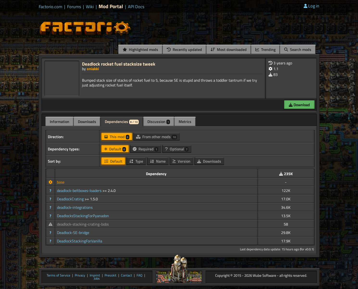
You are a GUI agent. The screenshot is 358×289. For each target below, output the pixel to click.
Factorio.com (50, 7)
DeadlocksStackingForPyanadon (83, 216)
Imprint (95, 275)
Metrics (185, 121)
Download (299, 105)
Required (145, 149)
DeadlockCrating (71, 199)
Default (115, 149)
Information (59, 121)
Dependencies (122, 121)
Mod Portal (111, 6)
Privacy (80, 275)
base (60, 182)
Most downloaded (229, 49)
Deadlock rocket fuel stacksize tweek (118, 63)
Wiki (90, 7)
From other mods (156, 137)
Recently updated (184, 49)
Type (136, 161)
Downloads (87, 121)
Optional (176, 149)
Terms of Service (58, 275)
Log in (311, 6)
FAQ (139, 275)
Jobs (97, 278)
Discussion (158, 121)
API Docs (136, 7)
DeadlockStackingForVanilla (79, 241)
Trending (265, 49)
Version (181, 161)
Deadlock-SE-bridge (73, 232)
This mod (116, 137)
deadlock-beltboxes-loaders (79, 190)
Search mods (297, 49)
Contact (126, 275)
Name (158, 161)
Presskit (110, 275)
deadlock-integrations (75, 207)
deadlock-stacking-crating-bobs (83, 224)
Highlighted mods (140, 49)
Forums (74, 7)
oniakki (93, 69)
